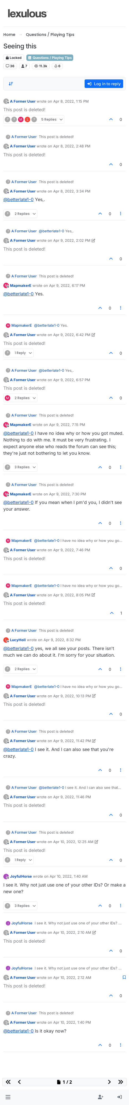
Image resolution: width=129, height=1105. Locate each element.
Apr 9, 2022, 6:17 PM (67, 285)
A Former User (23, 101)
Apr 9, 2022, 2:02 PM (71, 240)
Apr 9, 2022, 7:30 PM (67, 494)
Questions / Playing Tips (50, 58)
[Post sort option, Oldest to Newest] (11, 83)
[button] (8, 1097)
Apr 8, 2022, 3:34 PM (71, 191)
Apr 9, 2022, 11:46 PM (72, 797)
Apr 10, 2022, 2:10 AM (72, 932)
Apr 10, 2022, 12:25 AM (73, 841)
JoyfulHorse (21, 876)
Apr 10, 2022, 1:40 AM (69, 876)
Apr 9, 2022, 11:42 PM (72, 741)
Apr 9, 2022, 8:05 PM (71, 595)
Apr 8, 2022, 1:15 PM (71, 101)
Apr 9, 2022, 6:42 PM (71, 334)
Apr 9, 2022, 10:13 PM (72, 696)
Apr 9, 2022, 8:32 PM (62, 640)
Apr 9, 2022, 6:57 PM (71, 380)
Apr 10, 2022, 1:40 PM (72, 1022)
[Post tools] (121, 213)
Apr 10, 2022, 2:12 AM (72, 977)
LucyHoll (18, 640)
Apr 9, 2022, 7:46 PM (71, 550)
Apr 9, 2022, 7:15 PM (67, 424)
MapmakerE (20, 285)
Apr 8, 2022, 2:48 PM (71, 146)
